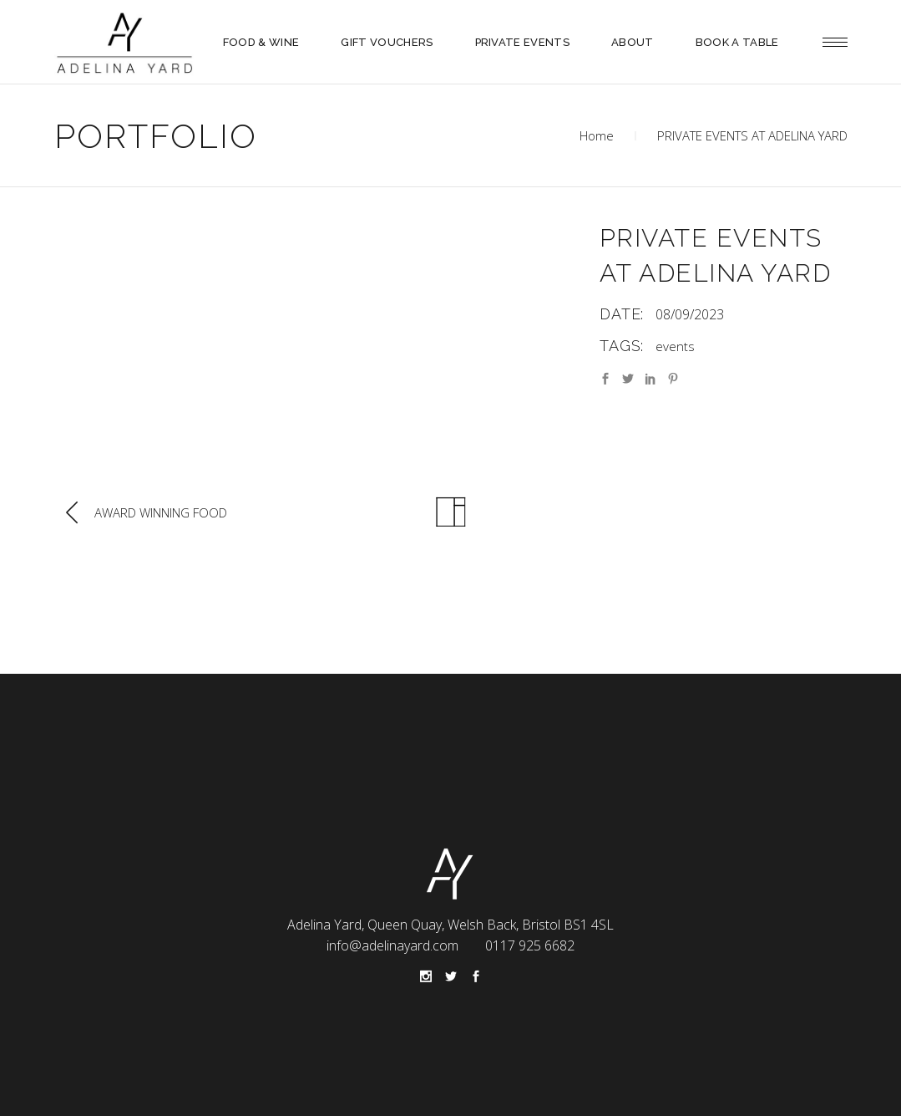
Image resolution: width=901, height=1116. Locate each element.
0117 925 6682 (530, 945)
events (675, 346)
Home (597, 135)
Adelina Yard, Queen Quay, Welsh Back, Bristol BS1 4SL (450, 924)
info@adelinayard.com (392, 945)
